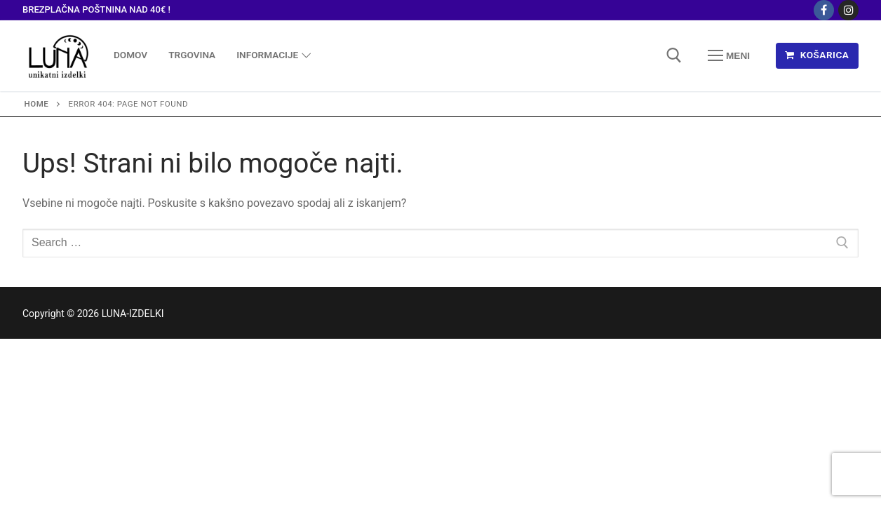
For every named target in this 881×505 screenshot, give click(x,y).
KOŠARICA (817, 54)
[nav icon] (729, 55)
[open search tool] (674, 55)
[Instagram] (848, 10)
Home (37, 104)
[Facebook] (824, 10)
